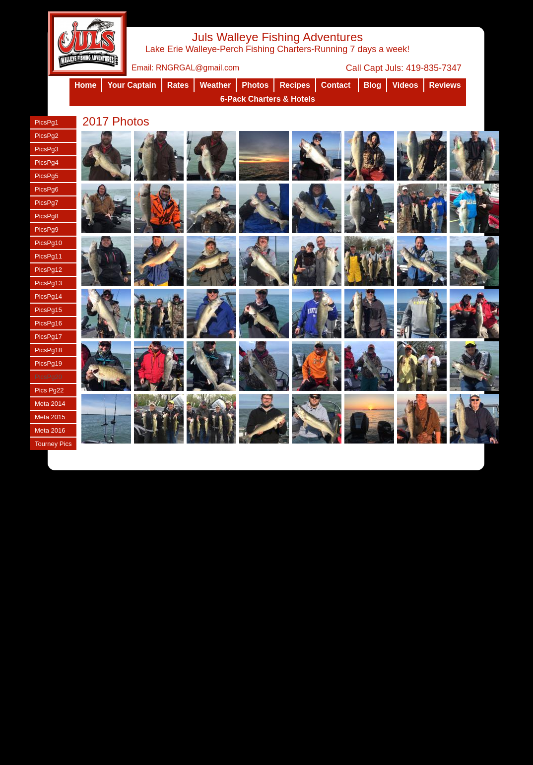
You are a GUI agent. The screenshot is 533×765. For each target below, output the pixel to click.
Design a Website (328, 757)
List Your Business (378, 757)
